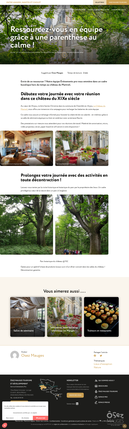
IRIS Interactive (108, 421)
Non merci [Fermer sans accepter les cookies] (9, 418)
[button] (4, 425)
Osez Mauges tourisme (118, 2)
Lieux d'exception (103, 364)
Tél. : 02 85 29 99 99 (16, 398)
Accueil (12, 52)
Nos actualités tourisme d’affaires (29, 52)
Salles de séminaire (24, 330)
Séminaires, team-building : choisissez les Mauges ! (63, 329)
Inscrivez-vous (75, 395)
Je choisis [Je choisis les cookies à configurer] (25, 418)
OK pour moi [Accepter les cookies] (40, 418)
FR (5, 17)
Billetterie (99, 2)
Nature (97, 367)
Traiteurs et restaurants (99, 330)
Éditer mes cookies (42, 421)
